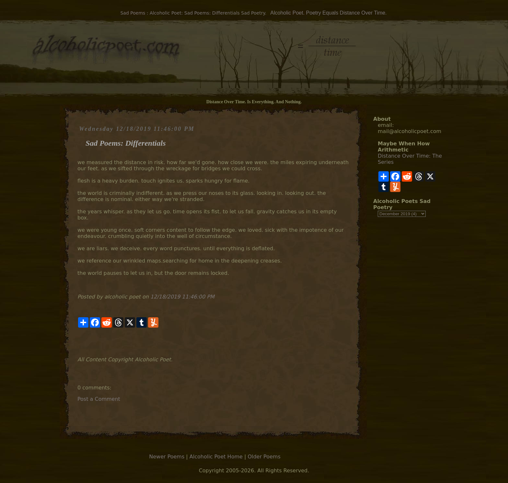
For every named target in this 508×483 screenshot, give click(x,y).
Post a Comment (98, 399)
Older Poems (264, 457)
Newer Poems (166, 457)
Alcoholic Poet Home (216, 457)
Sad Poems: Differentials (126, 143)
